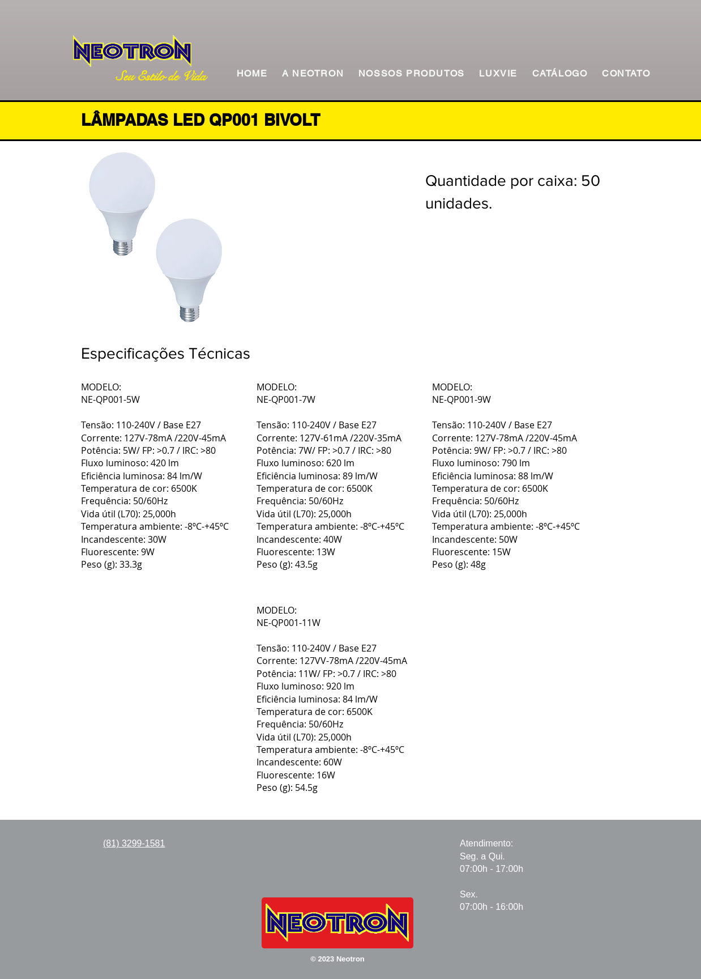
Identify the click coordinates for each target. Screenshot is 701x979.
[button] (411, 74)
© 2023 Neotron (337, 959)
